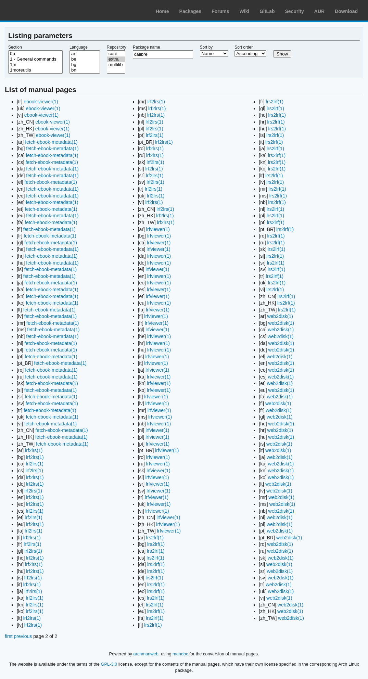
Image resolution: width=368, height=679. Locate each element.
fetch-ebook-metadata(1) (51, 142)
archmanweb (146, 653)
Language (78, 47)
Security (294, 11)
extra (116, 59)
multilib (116, 64)
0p (35, 53)
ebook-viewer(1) (41, 101)
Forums (220, 11)
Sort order (243, 47)
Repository (116, 47)
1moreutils (35, 70)
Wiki (245, 11)
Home (162, 11)
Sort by (206, 47)
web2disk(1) (280, 316)
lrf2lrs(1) (33, 450)
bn (85, 70)
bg (85, 64)
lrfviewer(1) (158, 229)
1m (35, 64)
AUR (319, 11)
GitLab (267, 11)
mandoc (180, 653)
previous (23, 636)
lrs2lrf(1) (155, 537)
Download (346, 11)
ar (85, 53)
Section (15, 47)
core (116, 53)
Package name (146, 47)
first (9, 636)
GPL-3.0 (109, 664)
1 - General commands (35, 59)
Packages (190, 11)
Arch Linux (37, 10)
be (85, 59)
